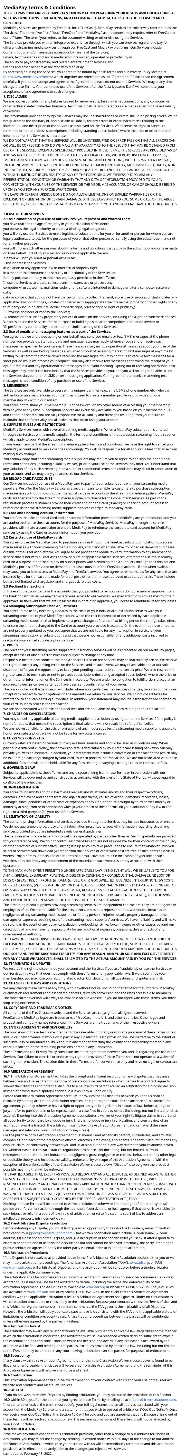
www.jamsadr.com (17, 1267)
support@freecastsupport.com (49, 1233)
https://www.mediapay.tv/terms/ (28, 77)
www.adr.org (139, 1262)
